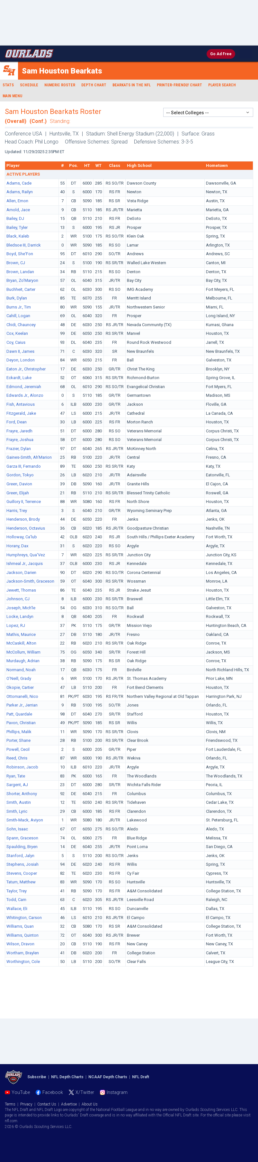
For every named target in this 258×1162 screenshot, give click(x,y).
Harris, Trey (16, 510)
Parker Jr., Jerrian (22, 705)
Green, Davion (19, 483)
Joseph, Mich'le (20, 607)
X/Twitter (85, 1092)
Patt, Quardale (19, 714)
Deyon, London (20, 360)
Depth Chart (93, 85)
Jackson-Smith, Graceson (30, 581)
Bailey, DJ (15, 218)
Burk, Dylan (16, 298)
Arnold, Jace (18, 209)
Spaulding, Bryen (22, 846)
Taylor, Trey (16, 891)
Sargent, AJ (17, 784)
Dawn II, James (20, 351)
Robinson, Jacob (22, 767)
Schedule (29, 85)
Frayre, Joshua (19, 439)
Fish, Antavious (20, 404)
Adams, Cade (18, 183)
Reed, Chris (16, 758)
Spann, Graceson (22, 838)
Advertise (69, 1104)
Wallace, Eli (16, 908)
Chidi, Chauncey (21, 324)
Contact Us (46, 1104)
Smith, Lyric (16, 811)
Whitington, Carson (24, 917)
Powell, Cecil (18, 749)
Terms (10, 1104)
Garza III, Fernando (23, 466)
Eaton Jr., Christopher (26, 369)
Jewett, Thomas (21, 590)
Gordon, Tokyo (20, 475)
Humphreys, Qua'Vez (25, 554)
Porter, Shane (18, 740)
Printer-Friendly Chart (179, 85)
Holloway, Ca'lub (21, 536)
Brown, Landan (20, 271)
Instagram (117, 1092)
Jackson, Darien (21, 572)
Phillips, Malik (18, 731)
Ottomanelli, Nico (22, 696)
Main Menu (12, 96)
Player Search (222, 85)
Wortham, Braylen (22, 952)
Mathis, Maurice (21, 634)
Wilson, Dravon (20, 943)
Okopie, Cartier (20, 687)
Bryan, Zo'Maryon (22, 280)
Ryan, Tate (15, 776)
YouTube (21, 1092)
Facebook (52, 1092)
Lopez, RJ (15, 625)
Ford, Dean (16, 422)
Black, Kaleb (17, 236)
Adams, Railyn (19, 191)
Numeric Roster (59, 85)
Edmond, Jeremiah (23, 386)
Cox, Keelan (17, 333)
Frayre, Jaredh (19, 431)
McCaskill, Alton (21, 643)
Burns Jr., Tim (18, 307)
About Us (90, 1104)
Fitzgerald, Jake (21, 413)
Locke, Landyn (19, 616)
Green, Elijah (17, 492)
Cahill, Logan (18, 315)
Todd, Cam (16, 899)
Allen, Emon (17, 200)
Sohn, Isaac (17, 829)
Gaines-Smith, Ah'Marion (29, 457)
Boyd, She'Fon (19, 253)
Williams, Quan (20, 926)
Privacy (26, 1104)
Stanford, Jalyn (20, 855)
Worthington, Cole (23, 961)
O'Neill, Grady (18, 678)
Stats (8, 85)
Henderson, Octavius (25, 528)
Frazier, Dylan (18, 448)
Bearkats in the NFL (131, 85)
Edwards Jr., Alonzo (24, 395)
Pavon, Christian (21, 722)
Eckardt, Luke (18, 377)
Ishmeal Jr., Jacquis (24, 563)
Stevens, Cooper (21, 873)
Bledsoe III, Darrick (23, 245)
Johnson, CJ (18, 598)
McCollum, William (23, 652)
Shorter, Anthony (21, 793)
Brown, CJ (15, 262)
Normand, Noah (21, 669)
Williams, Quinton (22, 935)
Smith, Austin (18, 802)
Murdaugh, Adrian (23, 660)
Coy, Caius (15, 342)
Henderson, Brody (23, 519)
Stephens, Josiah (22, 864)
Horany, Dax (17, 545)
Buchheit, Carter (20, 289)
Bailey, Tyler (17, 227)
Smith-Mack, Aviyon (24, 820)
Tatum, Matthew (21, 882)
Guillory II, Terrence (23, 501)
